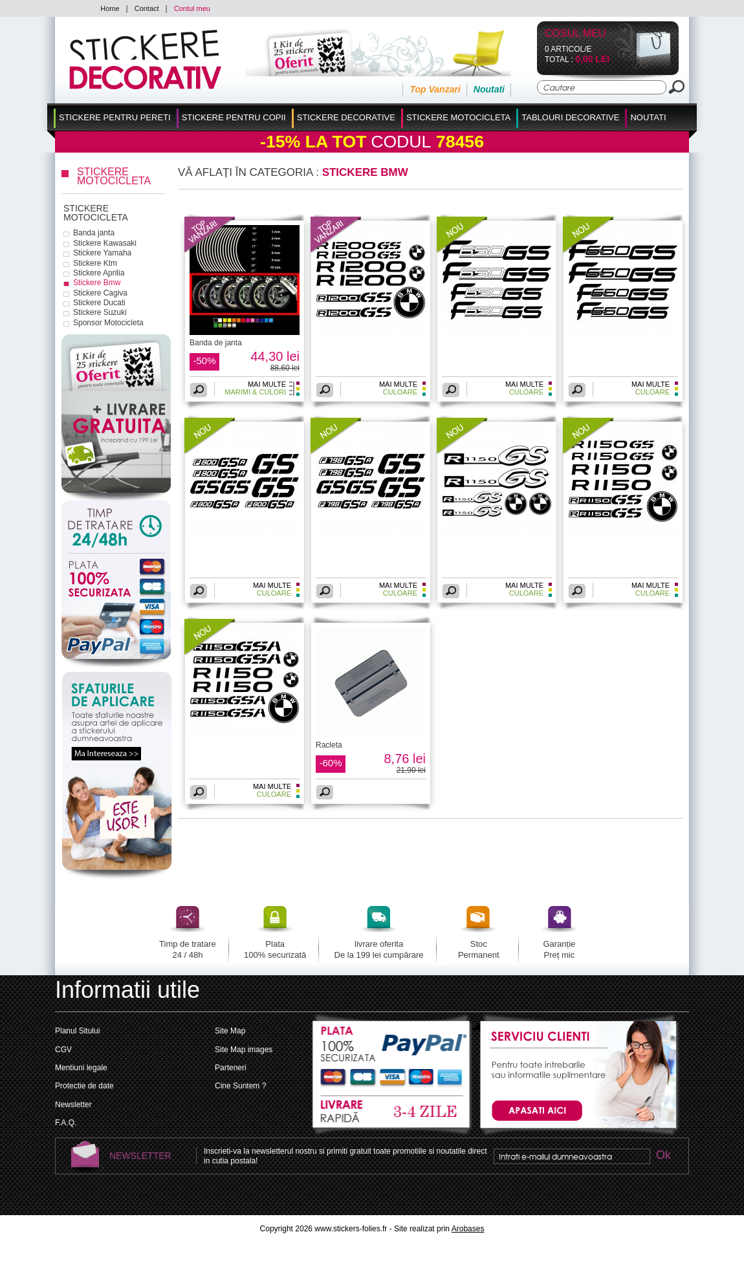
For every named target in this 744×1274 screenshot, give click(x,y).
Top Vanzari (435, 89)
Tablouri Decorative (570, 117)
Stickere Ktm (95, 263)
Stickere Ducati (99, 302)
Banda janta (94, 232)
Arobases (468, 1228)
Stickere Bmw (96, 282)
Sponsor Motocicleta (108, 322)
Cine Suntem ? (240, 1085)
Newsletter (73, 1104)
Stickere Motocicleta (458, 117)
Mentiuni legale (81, 1067)
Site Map (230, 1030)
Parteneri (230, 1067)
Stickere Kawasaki (105, 243)
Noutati (489, 89)
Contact (147, 8)
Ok (663, 1155)
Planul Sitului (77, 1030)
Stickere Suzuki (100, 312)
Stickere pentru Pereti (115, 117)
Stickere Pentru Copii (234, 117)
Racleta (329, 745)
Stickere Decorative (346, 117)
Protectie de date (84, 1085)
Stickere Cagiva (100, 292)
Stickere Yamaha (102, 252)
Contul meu (192, 8)
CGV (63, 1049)
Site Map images (243, 1049)
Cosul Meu (575, 34)
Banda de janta (216, 342)
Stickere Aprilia (98, 272)
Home (109, 8)
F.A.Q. (65, 1122)
